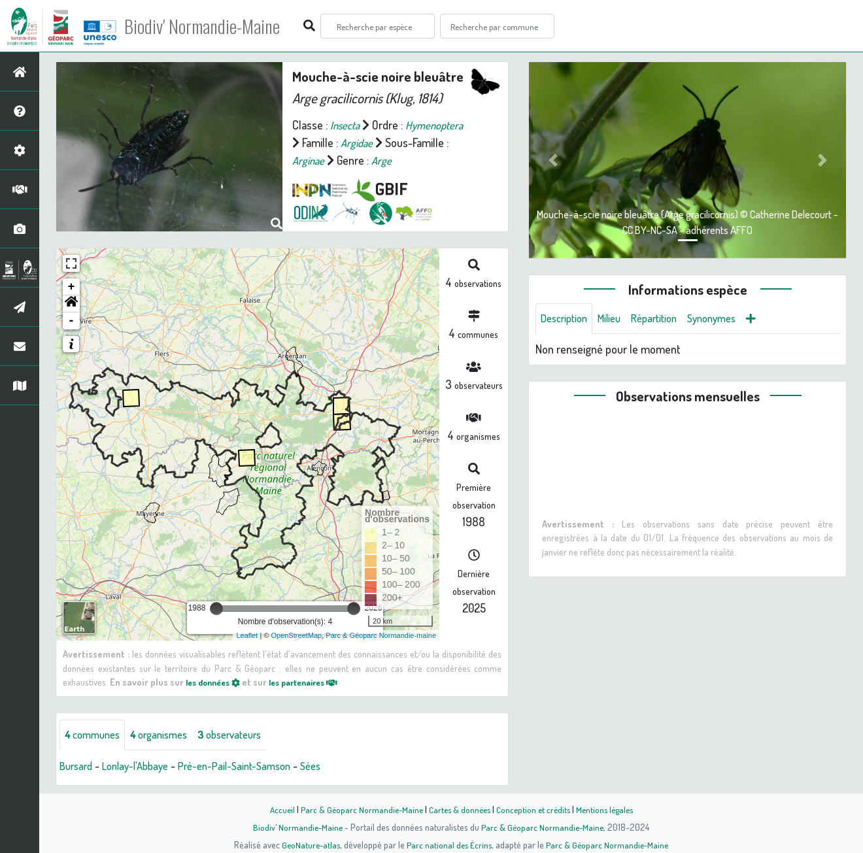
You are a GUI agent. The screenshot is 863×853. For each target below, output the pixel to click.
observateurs (246, 735)
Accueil (275, 809)
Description (567, 319)
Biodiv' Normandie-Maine (215, 26)
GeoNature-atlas (308, 844)
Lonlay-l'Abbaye (142, 767)
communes (95, 735)
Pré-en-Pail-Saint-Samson (250, 767)
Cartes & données (458, 809)
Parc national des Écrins (449, 844)
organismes (168, 735)
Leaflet (247, 635)
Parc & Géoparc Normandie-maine (381, 635)
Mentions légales (609, 809)
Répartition (665, 319)
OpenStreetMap (296, 635)
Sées (332, 767)
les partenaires (315, 682)
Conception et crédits (534, 809)
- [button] (71, 321)
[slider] (216, 608)
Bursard (77, 767)
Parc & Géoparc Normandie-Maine (357, 809)
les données (216, 682)
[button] (71, 303)
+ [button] (71, 287)
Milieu (616, 319)
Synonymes (729, 319)
